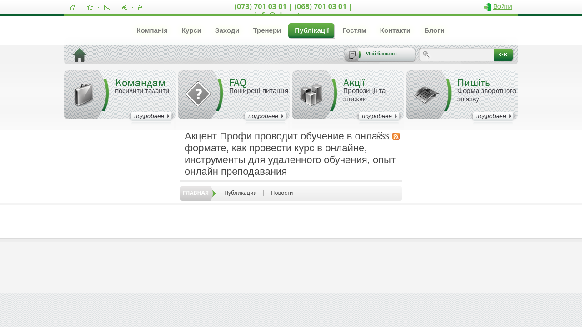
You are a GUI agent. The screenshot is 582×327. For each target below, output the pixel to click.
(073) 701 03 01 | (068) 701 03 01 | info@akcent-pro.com (294, 10)
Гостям (354, 30)
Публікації (312, 30)
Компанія (152, 30)
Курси (191, 30)
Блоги (434, 30)
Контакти (395, 30)
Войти (502, 6)
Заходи (227, 30)
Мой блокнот (381, 53)
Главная (196, 193)
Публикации (240, 193)
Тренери (267, 30)
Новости (282, 193)
